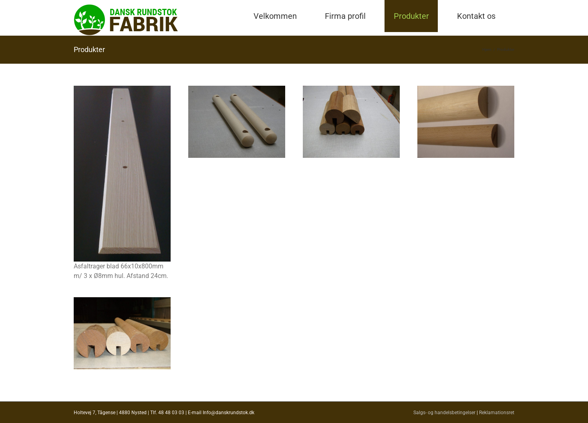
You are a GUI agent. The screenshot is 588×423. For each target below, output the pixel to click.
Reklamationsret (496, 412)
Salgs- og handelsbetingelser (444, 412)
